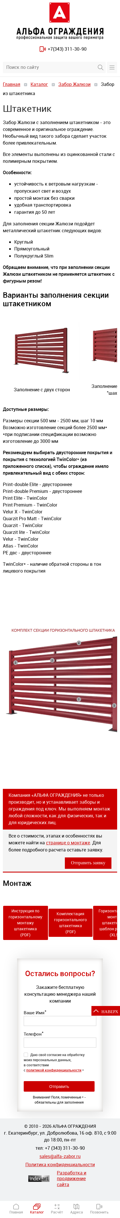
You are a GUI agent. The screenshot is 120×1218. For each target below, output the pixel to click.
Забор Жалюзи (74, 84)
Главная (11, 84)
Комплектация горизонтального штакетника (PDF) (70, 922)
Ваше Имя (35, 1012)
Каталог (39, 84)
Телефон (33, 1033)
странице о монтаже (68, 843)
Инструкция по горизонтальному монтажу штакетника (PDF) (25, 922)
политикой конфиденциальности (53, 1070)
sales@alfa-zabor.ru (60, 1156)
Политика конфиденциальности (60, 1164)
